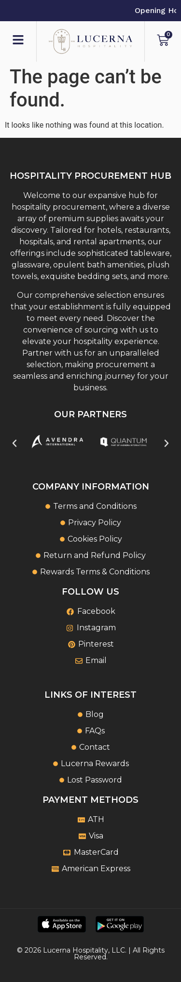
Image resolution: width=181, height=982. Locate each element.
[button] (14, 443)
